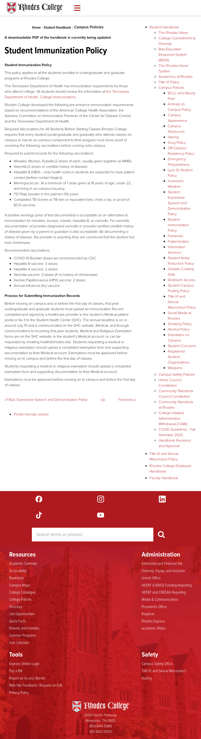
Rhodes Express (153, 621)
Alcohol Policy (179, 329)
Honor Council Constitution (170, 382)
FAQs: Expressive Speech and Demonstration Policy (46, 399)
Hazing (173, 137)
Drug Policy (177, 142)
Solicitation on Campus (178, 337)
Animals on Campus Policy (179, 106)
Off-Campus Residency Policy (181, 150)
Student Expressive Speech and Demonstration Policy (179, 203)
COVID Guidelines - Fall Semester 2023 (177, 432)
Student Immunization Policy (178, 225)
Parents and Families (24, 628)
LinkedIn (162, 499)
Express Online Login (24, 663)
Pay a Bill (15, 670)
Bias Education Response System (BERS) (173, 54)
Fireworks (127, 399)
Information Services (176, 249)
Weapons (175, 367)
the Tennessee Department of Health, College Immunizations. (67, 94)
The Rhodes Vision (173, 32)
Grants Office (151, 577)
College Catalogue (22, 592)
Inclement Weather (175, 183)
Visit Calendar (19, 642)
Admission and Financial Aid (162, 563)
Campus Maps (19, 585)
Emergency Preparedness (179, 161)
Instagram (100, 499)
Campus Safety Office (157, 663)
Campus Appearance (177, 117)
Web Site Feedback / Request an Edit (35, 685)
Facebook (39, 499)
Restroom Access (181, 280)
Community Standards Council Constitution (176, 393)
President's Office (154, 606)
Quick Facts (17, 621)
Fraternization (178, 241)
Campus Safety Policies (177, 374)
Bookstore (16, 577)
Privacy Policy (19, 692)
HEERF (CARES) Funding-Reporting (167, 585)
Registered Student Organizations (178, 357)
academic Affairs (154, 628)
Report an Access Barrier (27, 678)
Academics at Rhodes (176, 76)
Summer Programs (22, 635)
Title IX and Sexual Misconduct (164, 670)
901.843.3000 (100, 731)
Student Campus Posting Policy (181, 288)
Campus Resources (176, 128)
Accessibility (18, 570)
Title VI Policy (169, 82)
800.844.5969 (100, 726)
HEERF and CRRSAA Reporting (164, 592)
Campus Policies (89, 27)
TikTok (39, 515)
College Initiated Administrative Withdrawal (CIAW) (173, 418)
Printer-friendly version (31, 414)
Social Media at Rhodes (179, 315)
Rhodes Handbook (35, 8)
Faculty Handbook (163, 478)
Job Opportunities (22, 613)
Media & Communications (160, 599)
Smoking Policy (180, 323)
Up (103, 399)
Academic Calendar (23, 563)
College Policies (20, 599)
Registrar (148, 613)
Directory (15, 606)
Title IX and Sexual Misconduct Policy (163, 456)
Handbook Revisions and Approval (175, 443)
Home (36, 27)
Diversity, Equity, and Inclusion (163, 570)
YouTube (100, 515)
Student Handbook (57, 27)
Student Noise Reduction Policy (181, 260)
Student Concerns (182, 345)
